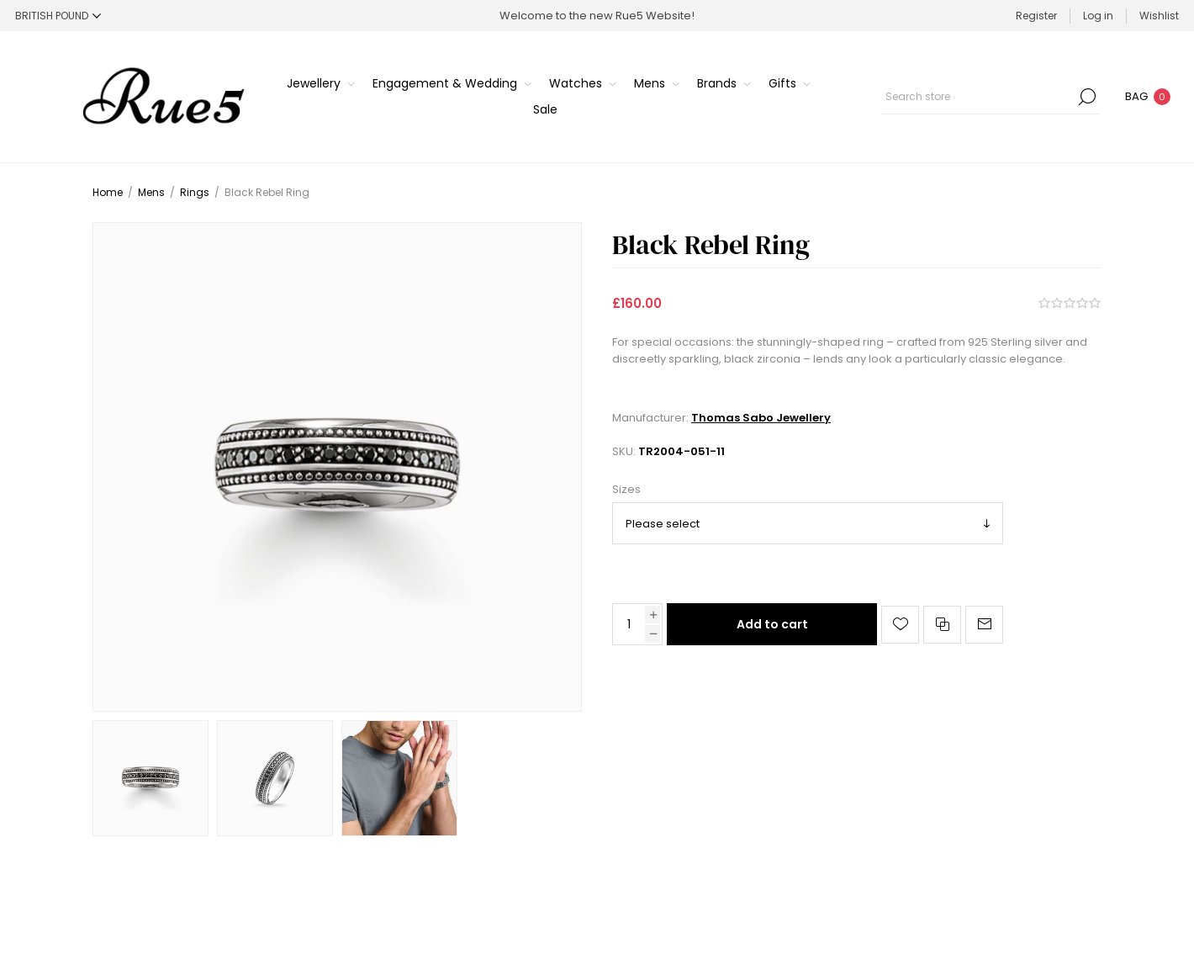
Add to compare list (942, 625)
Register (1036, 15)
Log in (1098, 15)
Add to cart (772, 624)
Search (1087, 97)
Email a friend (984, 625)
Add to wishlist (900, 625)
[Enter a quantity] (629, 624)
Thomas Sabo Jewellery (761, 418)
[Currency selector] (58, 15)
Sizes (626, 489)
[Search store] (990, 97)
